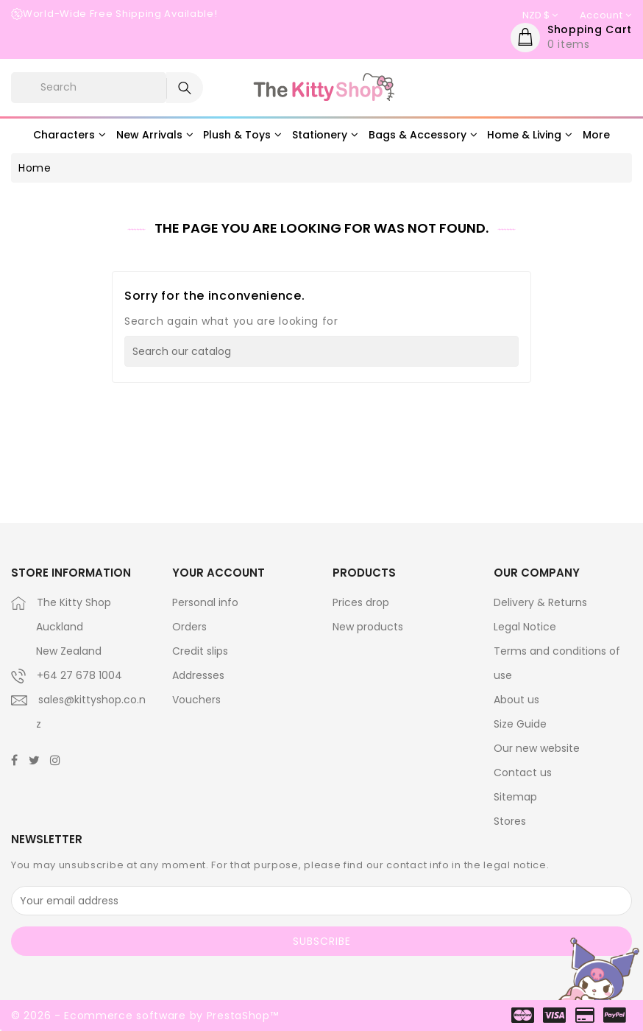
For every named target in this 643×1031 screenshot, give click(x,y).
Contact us (523, 772)
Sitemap (515, 796)
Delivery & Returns (540, 602)
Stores (510, 821)
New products (368, 626)
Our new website (537, 748)
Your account (218, 572)
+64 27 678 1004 (79, 675)
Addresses (198, 675)
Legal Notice (525, 626)
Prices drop (361, 602)
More (596, 134)
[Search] (321, 351)
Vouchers (196, 699)
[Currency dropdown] (540, 15)
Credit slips (200, 651)
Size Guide (520, 724)
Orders (189, 626)
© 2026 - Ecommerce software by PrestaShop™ (144, 1015)
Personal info (205, 602)
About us (516, 699)
